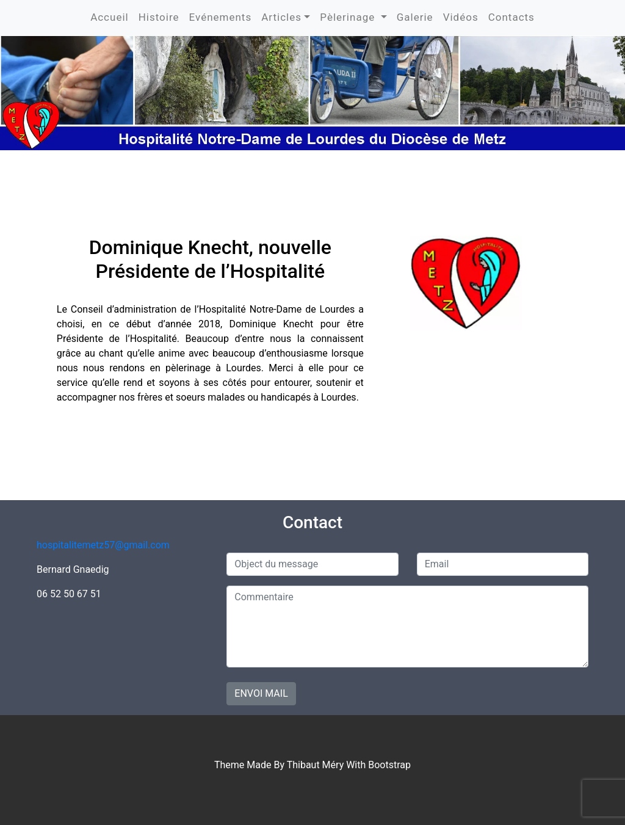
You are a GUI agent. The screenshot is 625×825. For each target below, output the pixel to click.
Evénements (220, 17)
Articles (281, 17)
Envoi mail (260, 693)
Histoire (159, 17)
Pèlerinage (349, 17)
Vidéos (461, 17)
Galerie (415, 17)
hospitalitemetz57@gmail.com (103, 545)
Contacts (511, 17)
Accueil (109, 17)
